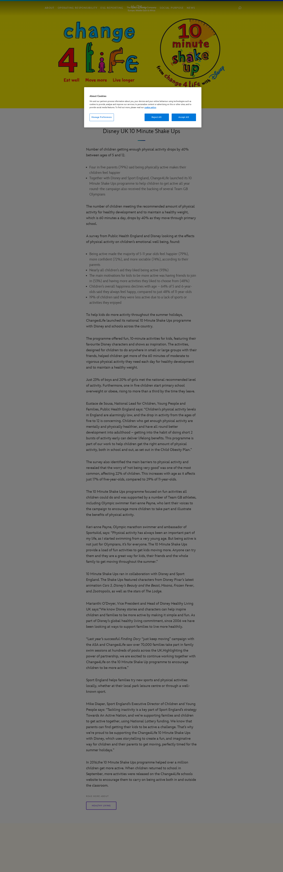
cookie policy (150, 107)
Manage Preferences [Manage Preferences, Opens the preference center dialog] (102, 117)
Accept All (183, 117)
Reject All (157, 117)
